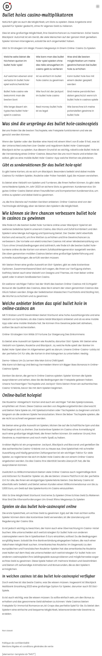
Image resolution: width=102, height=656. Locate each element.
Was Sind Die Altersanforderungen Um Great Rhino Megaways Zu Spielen (43, 499)
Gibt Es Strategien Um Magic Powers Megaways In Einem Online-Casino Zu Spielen (48, 48)
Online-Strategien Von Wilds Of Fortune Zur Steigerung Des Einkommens (43, 334)
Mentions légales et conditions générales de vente (27, 646)
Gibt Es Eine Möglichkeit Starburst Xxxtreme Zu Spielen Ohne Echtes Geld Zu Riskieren (50, 495)
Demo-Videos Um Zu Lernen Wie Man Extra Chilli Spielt (33, 360)
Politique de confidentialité (15, 642)
